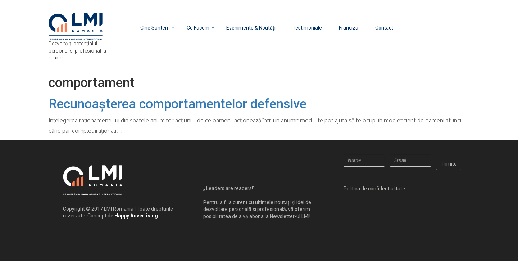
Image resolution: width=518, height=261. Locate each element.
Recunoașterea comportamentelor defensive (177, 104)
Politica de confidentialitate (374, 189)
